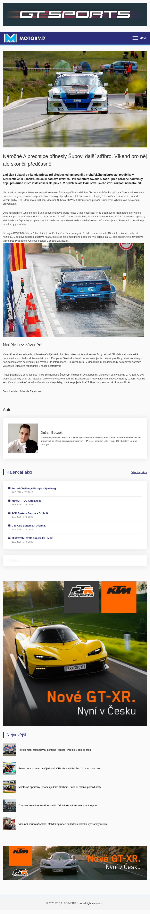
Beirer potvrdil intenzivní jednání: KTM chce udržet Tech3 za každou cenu (60, 768)
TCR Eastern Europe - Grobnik (30, 513)
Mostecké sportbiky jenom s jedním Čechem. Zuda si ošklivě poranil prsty (60, 787)
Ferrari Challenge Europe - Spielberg (34, 488)
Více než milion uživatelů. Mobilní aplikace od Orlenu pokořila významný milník (63, 824)
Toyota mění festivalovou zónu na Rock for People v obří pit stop (55, 749)
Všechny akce (139, 472)
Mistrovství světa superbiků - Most (32, 537)
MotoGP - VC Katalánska (26, 500)
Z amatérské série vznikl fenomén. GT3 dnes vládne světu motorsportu (58, 805)
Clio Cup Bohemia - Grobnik (29, 525)
